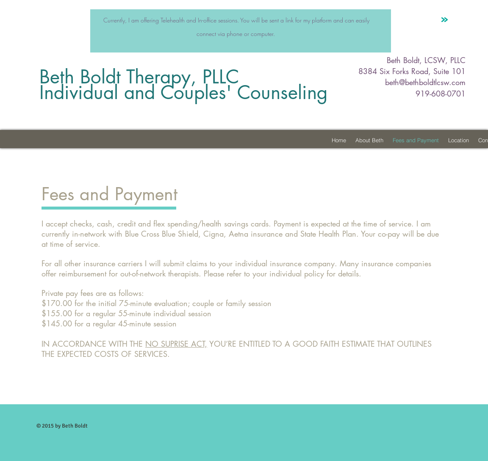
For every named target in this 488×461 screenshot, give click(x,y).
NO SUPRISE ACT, (176, 344)
